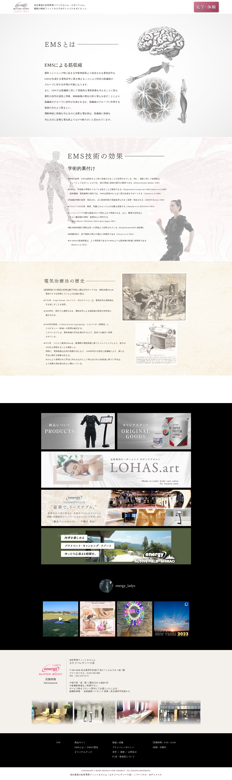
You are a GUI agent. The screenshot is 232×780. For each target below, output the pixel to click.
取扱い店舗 (117, 742)
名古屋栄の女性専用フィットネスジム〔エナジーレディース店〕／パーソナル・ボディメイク (116, 774)
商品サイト (80, 742)
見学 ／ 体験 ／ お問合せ (124, 752)
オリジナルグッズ (83, 752)
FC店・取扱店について (123, 756)
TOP (58, 742)
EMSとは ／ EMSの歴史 (86, 747)
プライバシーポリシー (123, 747)
